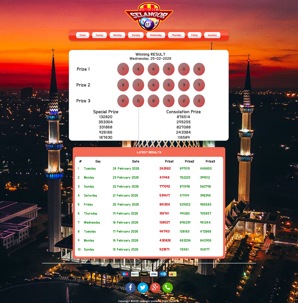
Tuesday (136, 35)
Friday (194, 35)
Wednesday (156, 35)
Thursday (176, 35)
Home (83, 35)
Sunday (99, 35)
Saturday (212, 35)
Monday (117, 35)
